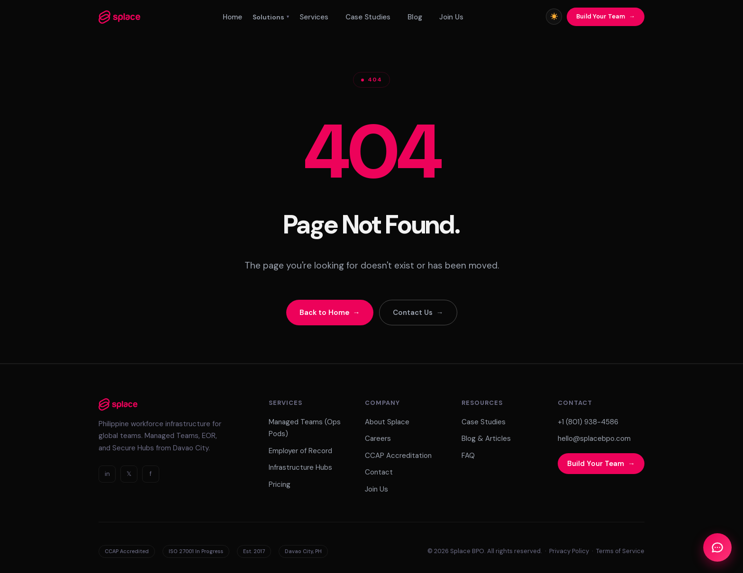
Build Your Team (600, 16)
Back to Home (324, 312)
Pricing (279, 484)
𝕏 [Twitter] (129, 474)
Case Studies (484, 422)
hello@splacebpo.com (594, 438)
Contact (379, 472)
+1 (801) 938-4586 (588, 422)
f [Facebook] (151, 474)
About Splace (387, 422)
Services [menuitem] (313, 17)
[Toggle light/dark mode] (554, 17)
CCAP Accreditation (398, 455)
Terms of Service (620, 551)
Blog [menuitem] (415, 17)
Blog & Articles (486, 438)
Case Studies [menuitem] (367, 17)
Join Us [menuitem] (451, 17)
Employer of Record (300, 451)
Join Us (376, 489)
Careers (378, 438)
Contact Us (413, 312)
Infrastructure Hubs (300, 467)
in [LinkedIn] (107, 474)
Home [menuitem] (232, 17)
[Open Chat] (717, 547)
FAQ (468, 455)
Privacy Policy (569, 551)
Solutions (271, 17)
